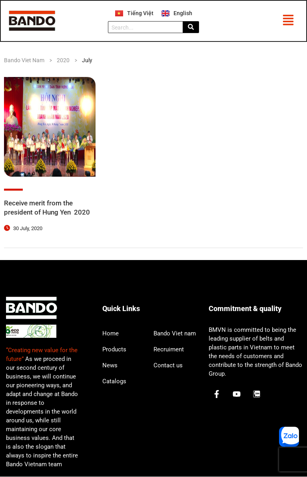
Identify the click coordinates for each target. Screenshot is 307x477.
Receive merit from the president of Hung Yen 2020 (49, 208)
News (110, 365)
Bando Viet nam (175, 333)
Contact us (168, 365)
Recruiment (169, 349)
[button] (287, 21)
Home (110, 333)
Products (114, 349)
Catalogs (114, 381)
